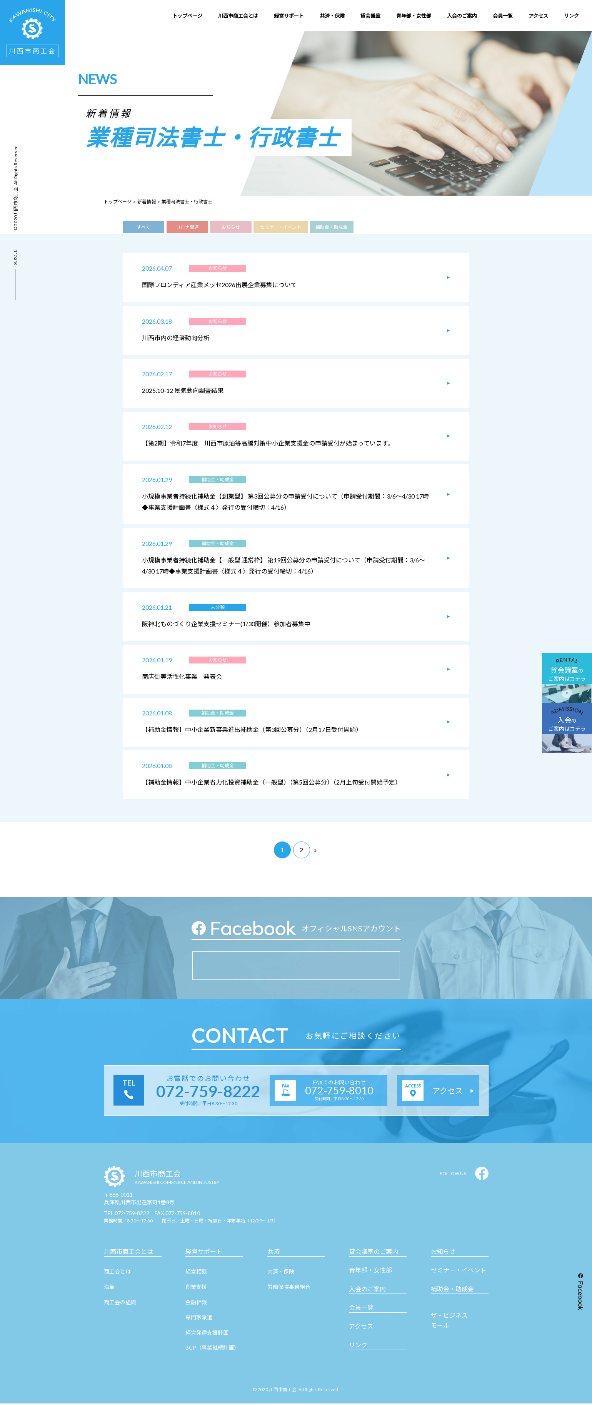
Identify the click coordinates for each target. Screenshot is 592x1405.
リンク (358, 1346)
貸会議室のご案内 (373, 1253)
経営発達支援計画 (206, 1334)
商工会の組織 (120, 1303)
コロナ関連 (187, 227)
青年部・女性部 (370, 1271)
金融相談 (196, 1303)
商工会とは (117, 1273)
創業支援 (196, 1288)
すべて (144, 227)
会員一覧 (361, 1309)
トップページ (118, 202)
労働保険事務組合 (288, 1288)
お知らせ (231, 227)
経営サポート (203, 1253)
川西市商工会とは (128, 1253)
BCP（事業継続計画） (212, 1349)
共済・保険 (280, 1273)
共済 (273, 1253)
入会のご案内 (367, 1290)
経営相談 (196, 1273)
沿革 (109, 1288)
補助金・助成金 (331, 227)
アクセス (361, 1328)
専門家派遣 (198, 1319)
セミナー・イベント (280, 227)
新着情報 (146, 202)
